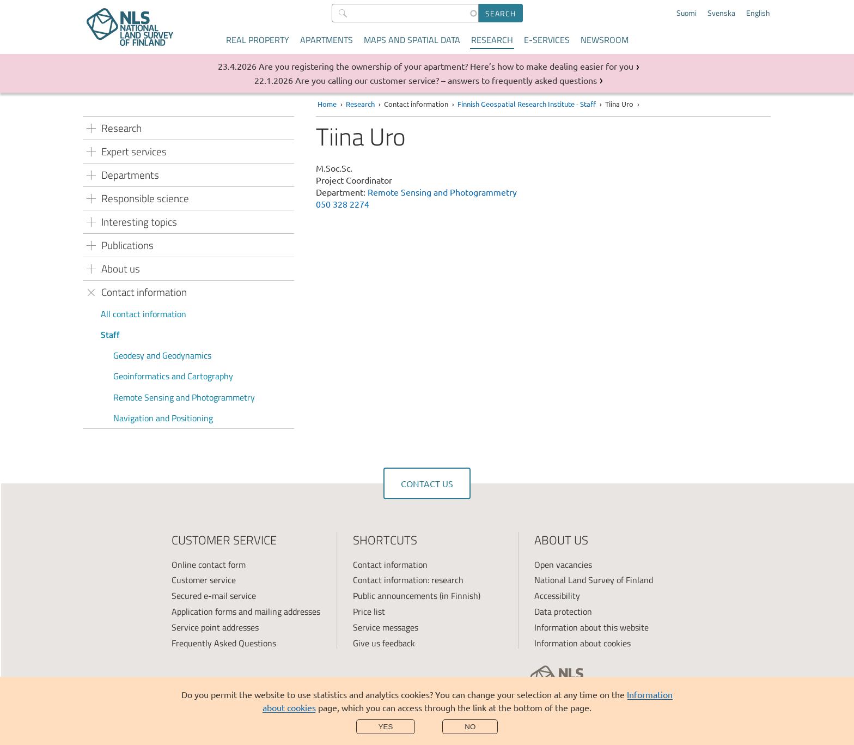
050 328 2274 (342, 203)
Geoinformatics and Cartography (173, 376)
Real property (257, 39)
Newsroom (605, 39)
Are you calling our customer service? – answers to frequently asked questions (446, 80)
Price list (369, 611)
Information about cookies (582, 643)
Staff (110, 334)
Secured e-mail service (214, 595)
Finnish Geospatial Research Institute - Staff (526, 103)
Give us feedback (384, 643)
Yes (386, 727)
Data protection (563, 611)
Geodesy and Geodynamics (162, 355)
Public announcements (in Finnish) (416, 595)
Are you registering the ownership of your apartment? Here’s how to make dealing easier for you (446, 65)
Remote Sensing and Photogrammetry (184, 397)
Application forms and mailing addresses (246, 611)
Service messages (385, 627)
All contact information (143, 313)
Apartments (326, 39)
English (758, 13)
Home (327, 103)
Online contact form (209, 564)
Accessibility (557, 595)
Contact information (390, 564)
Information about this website (591, 627)
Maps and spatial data (412, 39)
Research (492, 39)
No (470, 727)
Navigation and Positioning (163, 418)
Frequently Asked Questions (224, 643)
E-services (547, 39)
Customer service (204, 579)
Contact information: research (408, 579)
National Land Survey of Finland (593, 579)
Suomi (686, 13)
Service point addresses (215, 627)
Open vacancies (563, 564)
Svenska (721, 13)
